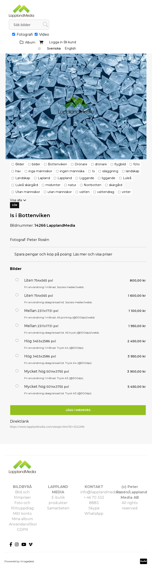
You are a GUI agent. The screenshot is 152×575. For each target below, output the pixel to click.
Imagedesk (27, 561)
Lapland (44, 178)
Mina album (22, 519)
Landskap (22, 178)
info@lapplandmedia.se (101, 492)
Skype (94, 508)
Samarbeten (58, 508)
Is (93, 171)
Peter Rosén (38, 240)
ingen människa (72, 171)
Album (30, 42)
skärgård (115, 185)
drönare (101, 164)
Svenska (54, 48)
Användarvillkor (23, 524)
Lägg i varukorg (78, 410)
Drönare (81, 164)
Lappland (65, 178)
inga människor (40, 171)
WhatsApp (93, 513)
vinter (126, 192)
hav (18, 171)
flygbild (120, 164)
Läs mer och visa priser (92, 254)
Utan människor (27, 192)
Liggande (86, 178)
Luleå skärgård (26, 185)
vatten (84, 192)
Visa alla (16, 200)
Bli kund (70, 42)
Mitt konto (22, 513)
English (70, 48)
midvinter (53, 185)
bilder (36, 164)
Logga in (56, 42)
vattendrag (105, 192)
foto (136, 164)
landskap (132, 171)
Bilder (19, 164)
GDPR (22, 529)
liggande (108, 178)
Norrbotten (92, 185)
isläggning (110, 171)
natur (72, 185)
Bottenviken (57, 164)
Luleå (127, 178)
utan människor (60, 192)
